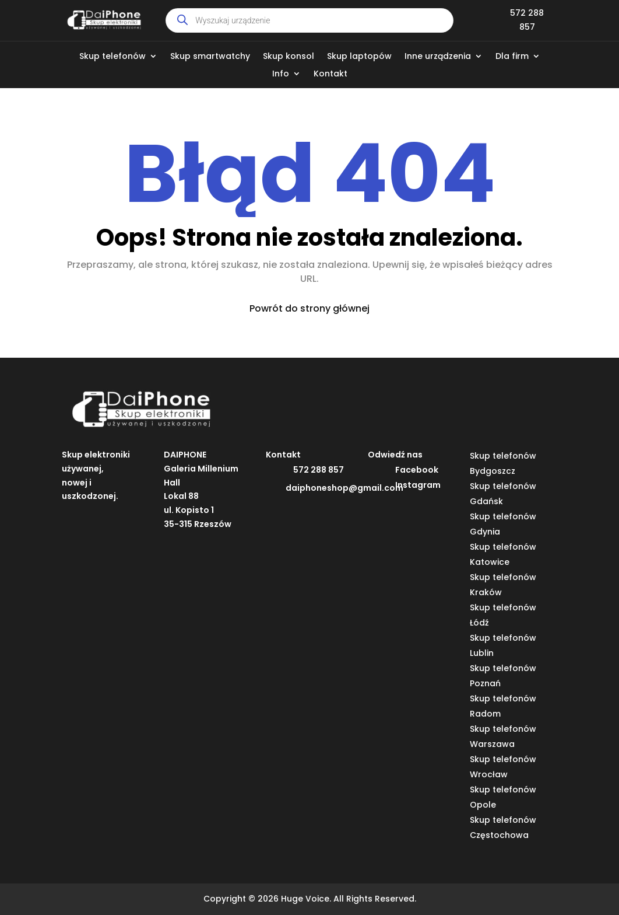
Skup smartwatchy (210, 57)
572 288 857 (318, 470)
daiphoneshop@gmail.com (344, 488)
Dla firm (512, 57)
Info (280, 74)
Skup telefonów (112, 57)
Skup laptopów (359, 57)
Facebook (416, 470)
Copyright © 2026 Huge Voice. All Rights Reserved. (309, 898)
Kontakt (330, 74)
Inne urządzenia (438, 57)
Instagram (418, 485)
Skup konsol (288, 57)
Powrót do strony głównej (309, 308)
